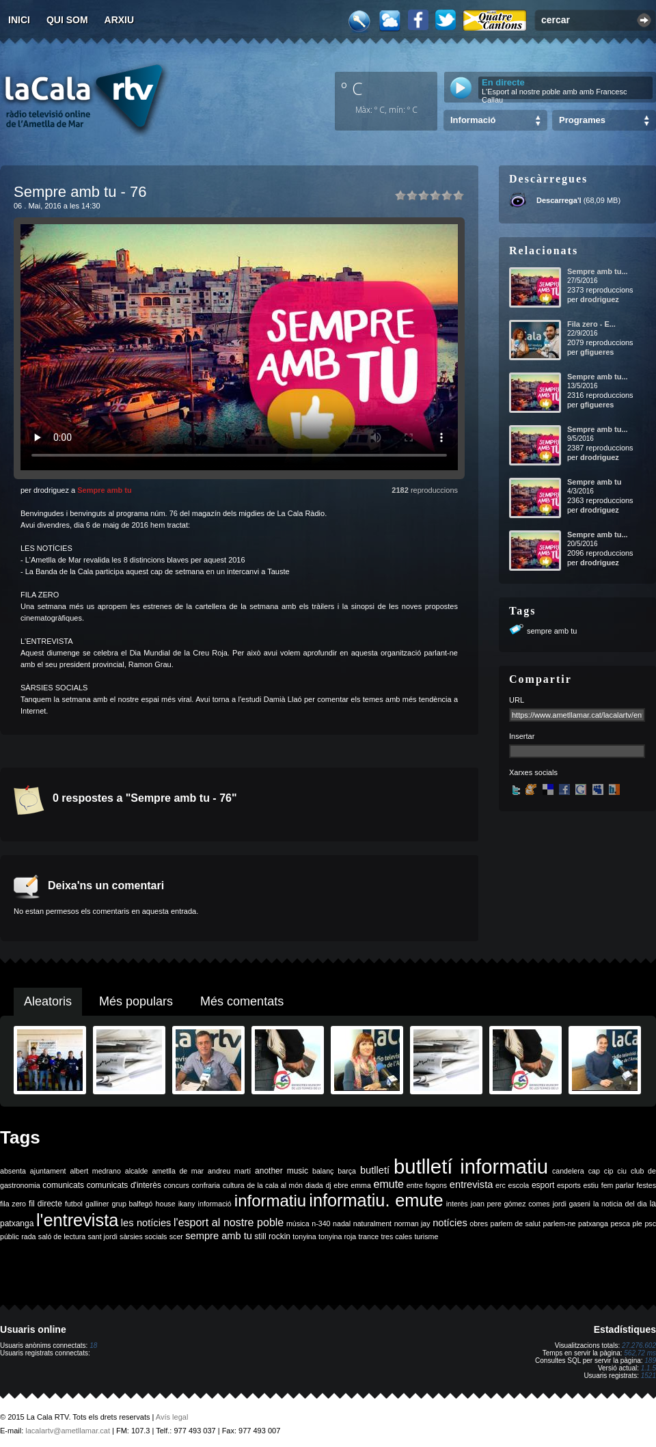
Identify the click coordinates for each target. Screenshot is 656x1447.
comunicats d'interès (124, 1185)
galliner (97, 1204)
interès (457, 1204)
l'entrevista (77, 1220)
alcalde (136, 1171)
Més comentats (242, 1001)
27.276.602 (639, 1345)
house (166, 1204)
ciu (622, 1171)
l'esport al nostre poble (229, 1222)
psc (650, 1223)
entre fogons (427, 1185)
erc (500, 1185)
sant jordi (103, 1236)
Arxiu (120, 19)
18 (93, 1345)
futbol (74, 1204)
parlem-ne (559, 1223)
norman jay (412, 1223)
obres (478, 1223)
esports (569, 1185)
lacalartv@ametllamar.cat (67, 1430)
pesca (620, 1223)
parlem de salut (516, 1223)
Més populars (136, 1001)
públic (9, 1236)
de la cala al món (275, 1185)
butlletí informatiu (471, 1166)
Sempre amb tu (104, 490)
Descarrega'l (559, 200)
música (298, 1223)
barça (347, 1171)
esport (543, 1185)
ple (637, 1223)
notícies (450, 1222)
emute (389, 1184)
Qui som (67, 19)
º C (352, 88)
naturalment (372, 1223)
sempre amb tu (552, 631)
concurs (176, 1185)
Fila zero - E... (591, 324)
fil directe (45, 1203)
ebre (340, 1185)
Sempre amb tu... (597, 271)
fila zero (13, 1204)
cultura (234, 1185)
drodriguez (599, 299)
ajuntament (48, 1171)
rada (28, 1236)
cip (609, 1171)
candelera (568, 1171)
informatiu (270, 1200)
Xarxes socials (533, 772)
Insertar (521, 736)
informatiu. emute (376, 1200)
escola (518, 1185)
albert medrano (95, 1171)
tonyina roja (337, 1236)
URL (516, 700)
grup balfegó (131, 1204)
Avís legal (172, 1417)
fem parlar (617, 1185)
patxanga (593, 1223)
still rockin (272, 1236)
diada (314, 1185)
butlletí (375, 1170)
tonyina (304, 1236)
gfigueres (597, 352)
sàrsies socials (143, 1236)
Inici (19, 19)
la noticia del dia (620, 1204)
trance (369, 1236)
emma (361, 1185)
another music (281, 1171)
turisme (426, 1236)
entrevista (471, 1184)
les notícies (146, 1222)
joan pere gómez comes (510, 1204)
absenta (13, 1171)
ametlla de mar (178, 1171)
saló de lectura (61, 1236)
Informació (472, 120)
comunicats (63, 1185)
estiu (591, 1185)
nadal (342, 1223)
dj (328, 1185)
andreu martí (229, 1171)
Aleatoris (48, 1001)
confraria (206, 1185)
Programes (582, 120)
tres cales (396, 1236)
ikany (186, 1204)
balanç (322, 1171)
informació (215, 1204)
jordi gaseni (571, 1204)
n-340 (321, 1223)
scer (176, 1236)
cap (594, 1171)
